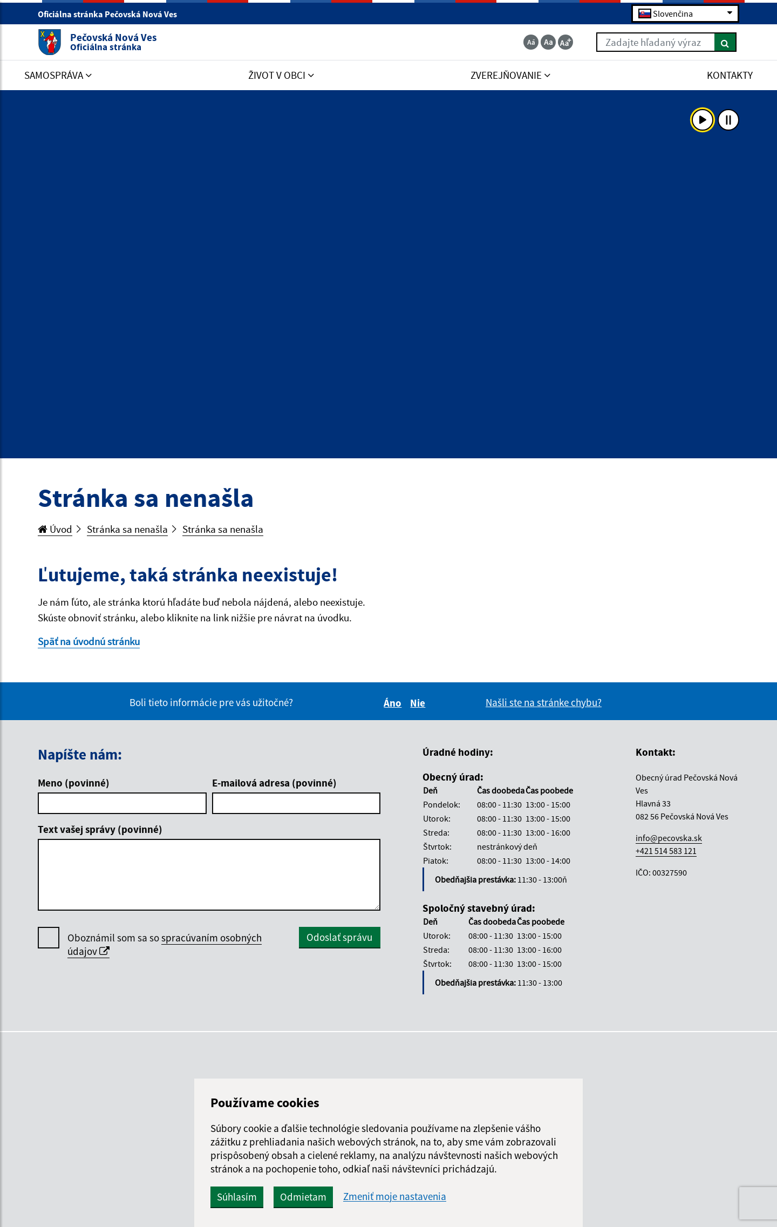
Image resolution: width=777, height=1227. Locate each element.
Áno (394, 702)
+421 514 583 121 (666, 850)
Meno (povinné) (74, 782)
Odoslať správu (339, 937)
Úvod (55, 529)
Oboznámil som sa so (164, 944)
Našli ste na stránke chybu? (544, 702)
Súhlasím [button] (237, 1196)
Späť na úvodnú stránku (89, 641)
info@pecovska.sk (669, 837)
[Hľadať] (725, 42)
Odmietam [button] (303, 1196)
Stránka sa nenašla (127, 529)
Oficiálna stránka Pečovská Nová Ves (112, 14)
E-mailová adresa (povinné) (274, 782)
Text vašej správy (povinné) (100, 829)
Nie (419, 702)
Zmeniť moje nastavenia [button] (394, 1196)
